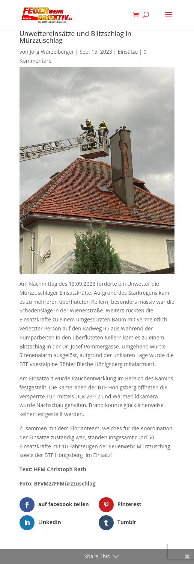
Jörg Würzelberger (52, 51)
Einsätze (128, 51)
